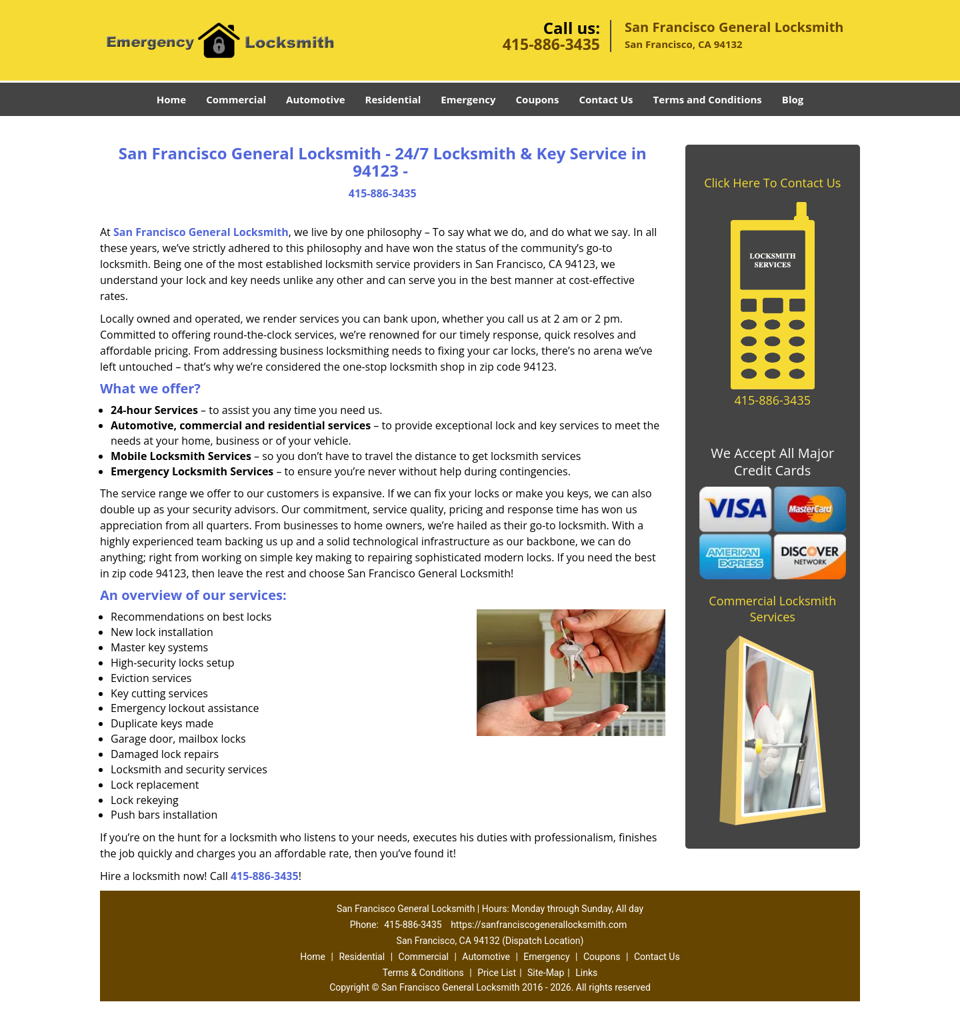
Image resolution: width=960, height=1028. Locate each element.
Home (171, 99)
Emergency (468, 99)
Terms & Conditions (423, 972)
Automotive (315, 99)
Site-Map (545, 972)
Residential (393, 99)
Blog (792, 99)
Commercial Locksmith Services (772, 609)
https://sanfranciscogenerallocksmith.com (539, 924)
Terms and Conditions (707, 99)
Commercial (236, 99)
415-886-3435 (551, 44)
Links (586, 972)
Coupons (537, 99)
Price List (496, 972)
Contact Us (606, 99)
